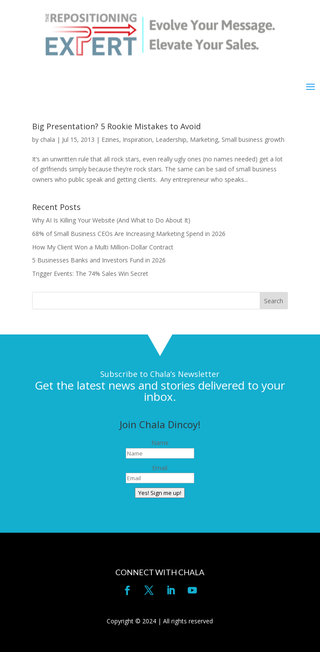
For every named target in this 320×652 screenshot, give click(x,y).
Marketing (204, 139)
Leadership (171, 139)
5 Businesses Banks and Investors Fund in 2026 (99, 260)
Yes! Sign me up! (159, 493)
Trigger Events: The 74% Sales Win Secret (90, 273)
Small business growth (253, 139)
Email (159, 468)
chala (47, 139)
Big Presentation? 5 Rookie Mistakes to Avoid (116, 126)
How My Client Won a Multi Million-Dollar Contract (102, 247)
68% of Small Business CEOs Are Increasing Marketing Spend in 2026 (128, 233)
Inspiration (137, 139)
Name (160, 443)
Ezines (110, 139)
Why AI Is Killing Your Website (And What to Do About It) (111, 220)
